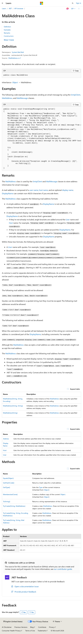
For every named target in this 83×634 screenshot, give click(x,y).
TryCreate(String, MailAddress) (14, 506)
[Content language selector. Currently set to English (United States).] (13, 621)
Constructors (8, 36)
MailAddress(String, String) (13, 406)
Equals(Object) (8, 478)
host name (43, 190)
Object (15, 82)
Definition (7, 27)
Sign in (78, 3)
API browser (18, 8)
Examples (7, 30)
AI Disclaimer (7, 627)
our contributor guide (63, 569)
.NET (10, 8)
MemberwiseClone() (10, 494)
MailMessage (22, 98)
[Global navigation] (2, 3)
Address (6, 439)
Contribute (42, 627)
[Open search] (72, 3)
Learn (4, 8)
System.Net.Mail (18, 52)
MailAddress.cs (13, 58)
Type (40, 487)
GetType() (6, 487)
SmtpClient (75, 94)
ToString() (6, 501)
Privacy (51, 627)
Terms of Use (30, 630)
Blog (31, 627)
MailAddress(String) (10, 413)
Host (11, 223)
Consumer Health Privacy (11, 630)
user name (33, 190)
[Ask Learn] (67, 9)
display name (67, 190)
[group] (41, 138)
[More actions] (79, 9)
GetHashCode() (8, 483)
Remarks (7, 33)
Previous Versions (20, 627)
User (68, 219)
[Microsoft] (41, 3)
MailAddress (7, 98)
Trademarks (42, 630)
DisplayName (7, 193)
